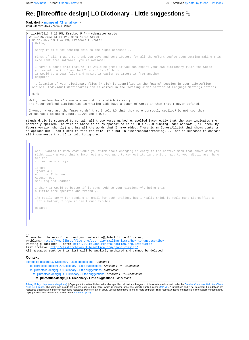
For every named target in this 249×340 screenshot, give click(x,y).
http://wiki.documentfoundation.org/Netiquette (112, 287)
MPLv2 (163, 331)
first (61, 3)
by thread (202, 3)
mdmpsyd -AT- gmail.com (61, 22)
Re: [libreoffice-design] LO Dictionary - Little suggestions (108, 13)
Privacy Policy (33, 329)
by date (189, 3)
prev (36, 3)
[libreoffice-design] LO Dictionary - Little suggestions (59, 306)
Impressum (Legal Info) (55, 329)
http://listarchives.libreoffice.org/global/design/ (94, 291)
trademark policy (82, 337)
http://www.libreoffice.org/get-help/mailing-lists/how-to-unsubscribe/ (103, 283)
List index (217, 3)
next (43, 3)
